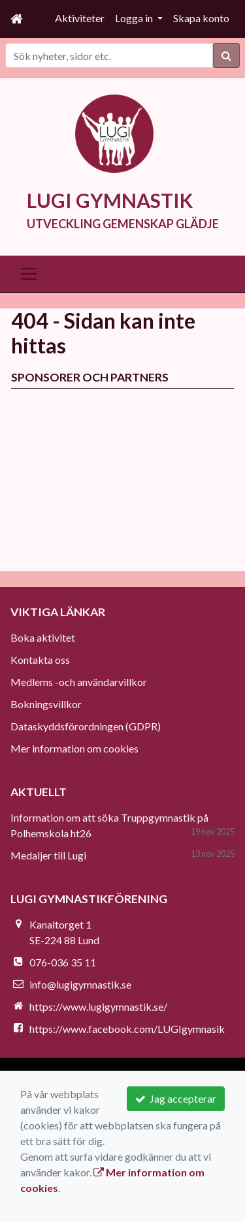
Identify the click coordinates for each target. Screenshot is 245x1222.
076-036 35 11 (62, 962)
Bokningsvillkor (46, 704)
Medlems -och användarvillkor (78, 682)
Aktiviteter (80, 18)
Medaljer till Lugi (48, 855)
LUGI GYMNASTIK (110, 200)
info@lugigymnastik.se (80, 984)
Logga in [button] (135, 18)
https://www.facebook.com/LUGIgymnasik (127, 1028)
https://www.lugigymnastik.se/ (98, 1006)
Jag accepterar (175, 1098)
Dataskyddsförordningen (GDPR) (85, 726)
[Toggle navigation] (28, 274)
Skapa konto (201, 18)
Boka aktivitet (42, 637)
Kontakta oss (40, 659)
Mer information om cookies (74, 748)
